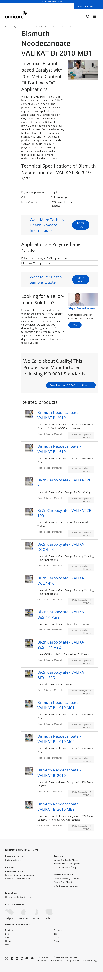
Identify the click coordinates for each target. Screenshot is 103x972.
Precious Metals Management (67, 863)
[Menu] (95, 16)
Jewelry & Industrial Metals (66, 860)
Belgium (9, 914)
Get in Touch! (81, 292)
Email (75, 324)
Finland (36, 914)
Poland (49, 914)
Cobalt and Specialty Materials (17, 27)
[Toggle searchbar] (88, 16)
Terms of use (43, 956)
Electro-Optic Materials (64, 882)
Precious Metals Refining (65, 867)
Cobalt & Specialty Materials (66, 878)
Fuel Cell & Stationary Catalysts (19, 875)
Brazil (7, 933)
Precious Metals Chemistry (17, 878)
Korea (56, 937)
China (7, 937)
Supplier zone (73, 960)
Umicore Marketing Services (18, 897)
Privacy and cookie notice (65, 956)
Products (68, 27)
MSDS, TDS (80, 237)
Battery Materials (13, 860)
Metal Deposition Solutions (66, 885)
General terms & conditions (50, 960)
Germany (23, 914)
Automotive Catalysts (15, 871)
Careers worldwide (86, 6)
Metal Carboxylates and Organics (47, 27)
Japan (56, 933)
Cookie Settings (90, 960)
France (8, 944)
